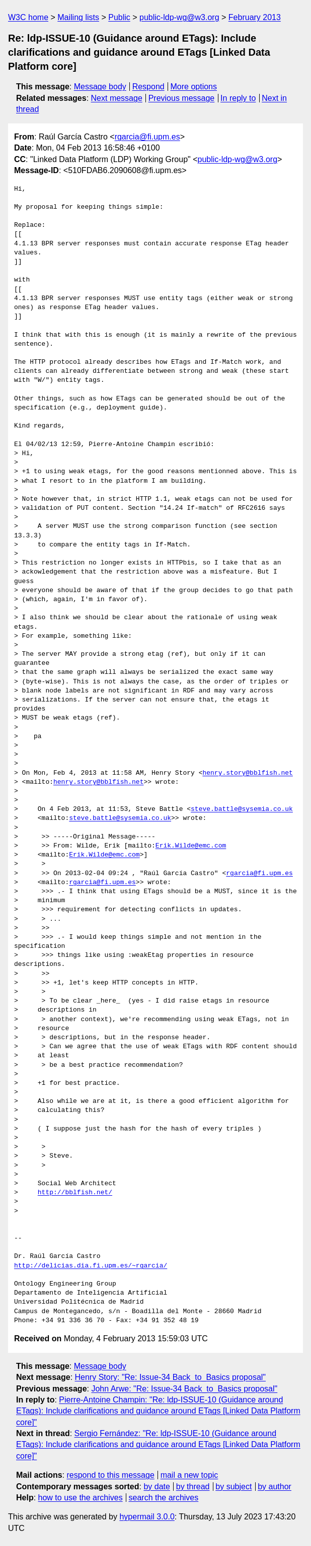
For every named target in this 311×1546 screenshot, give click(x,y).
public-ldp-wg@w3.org (179, 17)
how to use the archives (80, 1497)
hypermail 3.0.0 (146, 1516)
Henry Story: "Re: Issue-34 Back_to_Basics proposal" (170, 1377)
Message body (100, 86)
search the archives (164, 1497)
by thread (193, 1486)
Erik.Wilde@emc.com (191, 846)
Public (119, 17)
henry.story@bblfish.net (247, 773)
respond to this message (110, 1475)
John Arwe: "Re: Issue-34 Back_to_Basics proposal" (184, 1388)
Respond (148, 86)
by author (274, 1486)
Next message (116, 98)
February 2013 (254, 17)
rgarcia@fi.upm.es (147, 136)
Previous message (181, 98)
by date (156, 1486)
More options (194, 86)
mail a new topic (189, 1475)
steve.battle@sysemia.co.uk (242, 809)
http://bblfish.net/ (75, 1192)
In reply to (238, 98)
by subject (233, 1486)
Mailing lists (78, 17)
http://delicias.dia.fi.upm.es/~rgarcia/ (90, 1266)
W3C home (28, 17)
